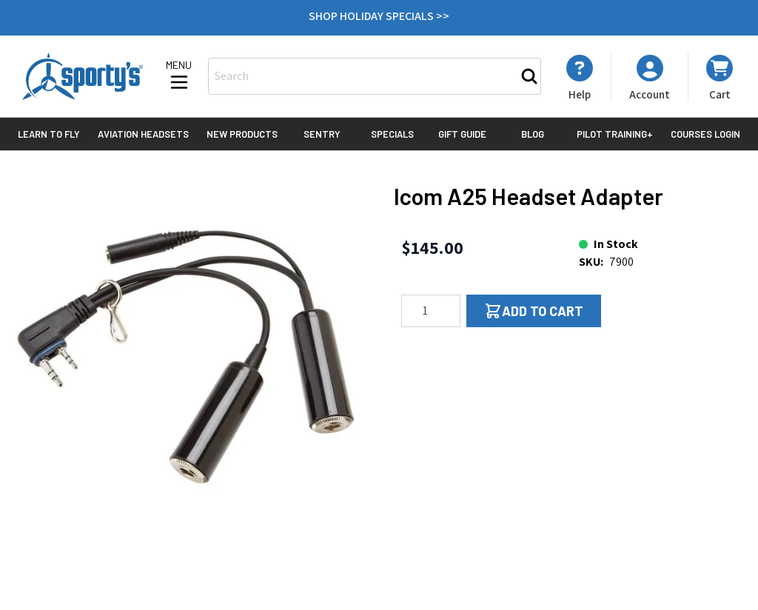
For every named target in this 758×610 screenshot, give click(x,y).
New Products (242, 134)
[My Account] (579, 78)
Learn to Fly (49, 134)
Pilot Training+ (615, 134)
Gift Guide (462, 134)
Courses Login (705, 134)
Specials (392, 134)
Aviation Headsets (143, 134)
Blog (532, 134)
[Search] (529, 76)
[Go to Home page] (82, 76)
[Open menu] (179, 76)
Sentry (322, 134)
